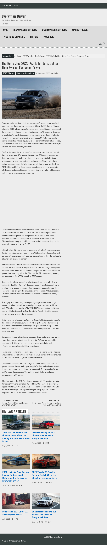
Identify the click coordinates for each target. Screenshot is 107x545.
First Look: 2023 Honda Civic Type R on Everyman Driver (46, 404)
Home (5, 29)
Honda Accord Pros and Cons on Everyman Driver (15, 404)
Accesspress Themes (18, 541)
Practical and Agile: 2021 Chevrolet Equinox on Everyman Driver (43, 435)
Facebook (48, 36)
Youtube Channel (14, 36)
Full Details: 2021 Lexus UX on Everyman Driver (15, 513)
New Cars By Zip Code (25, 29)
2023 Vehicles (28, 56)
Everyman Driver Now (25, 73)
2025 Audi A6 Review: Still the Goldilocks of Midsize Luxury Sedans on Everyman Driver (16, 437)
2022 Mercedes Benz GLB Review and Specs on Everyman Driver (44, 514)
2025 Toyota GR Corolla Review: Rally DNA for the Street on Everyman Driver (45, 475)
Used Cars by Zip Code (54, 29)
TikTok (34, 36)
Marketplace (80, 29)
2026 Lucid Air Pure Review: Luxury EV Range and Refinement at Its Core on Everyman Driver (15, 476)
